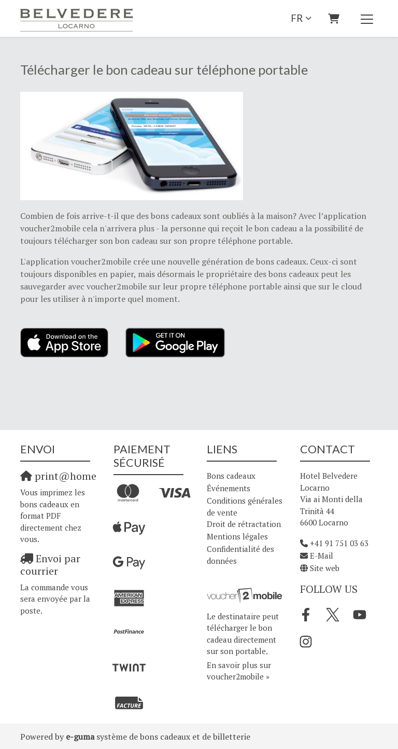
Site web (324, 568)
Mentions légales (237, 536)
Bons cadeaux (231, 475)
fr (297, 18)
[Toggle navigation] (367, 19)
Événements (228, 488)
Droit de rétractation (244, 524)
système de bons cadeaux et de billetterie (158, 736)
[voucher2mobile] (246, 595)
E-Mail (321, 555)
